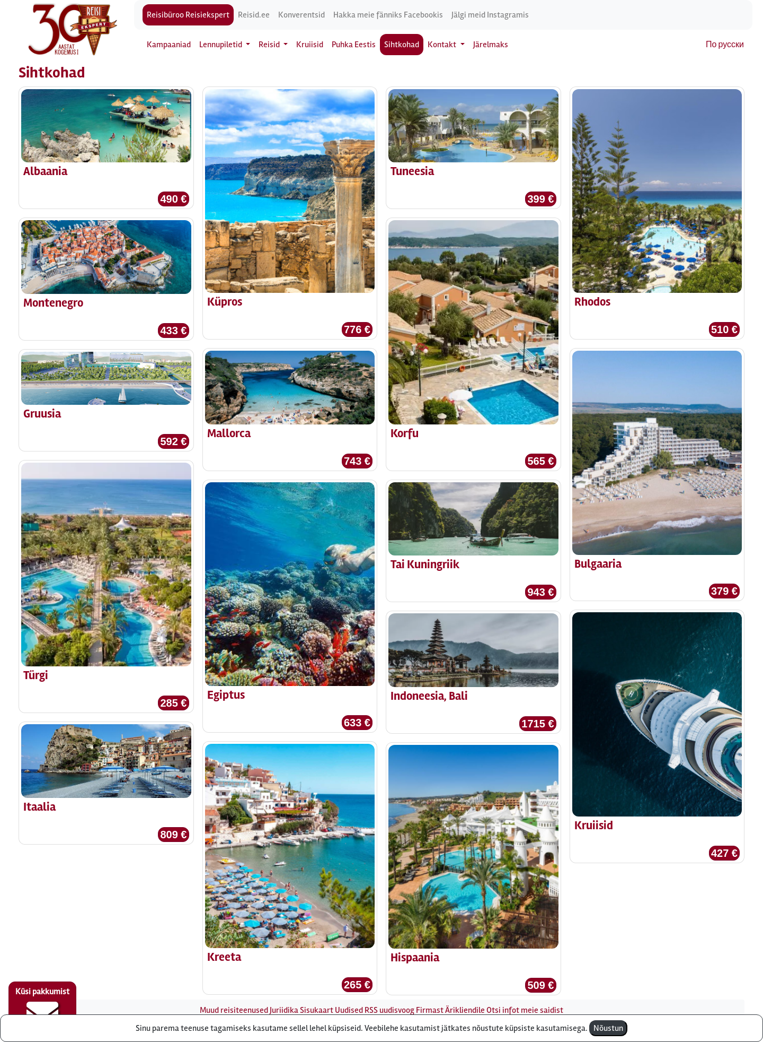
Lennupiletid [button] (221, 44)
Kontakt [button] (443, 44)
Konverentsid (301, 15)
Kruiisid (309, 44)
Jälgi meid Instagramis (490, 15)
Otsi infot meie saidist (524, 1010)
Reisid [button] (270, 44)
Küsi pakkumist (42, 1008)
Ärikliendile (465, 1010)
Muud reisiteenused (234, 1010)
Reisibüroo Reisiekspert (188, 15)
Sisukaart (316, 1010)
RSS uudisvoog (389, 1010)
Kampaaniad (169, 44)
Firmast (429, 1010)
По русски (725, 44)
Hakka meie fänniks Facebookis (388, 15)
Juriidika (284, 1010)
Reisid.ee (254, 15)
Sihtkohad (401, 44)
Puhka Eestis (354, 44)
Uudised (349, 1010)
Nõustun (608, 1028)
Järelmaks (490, 44)
